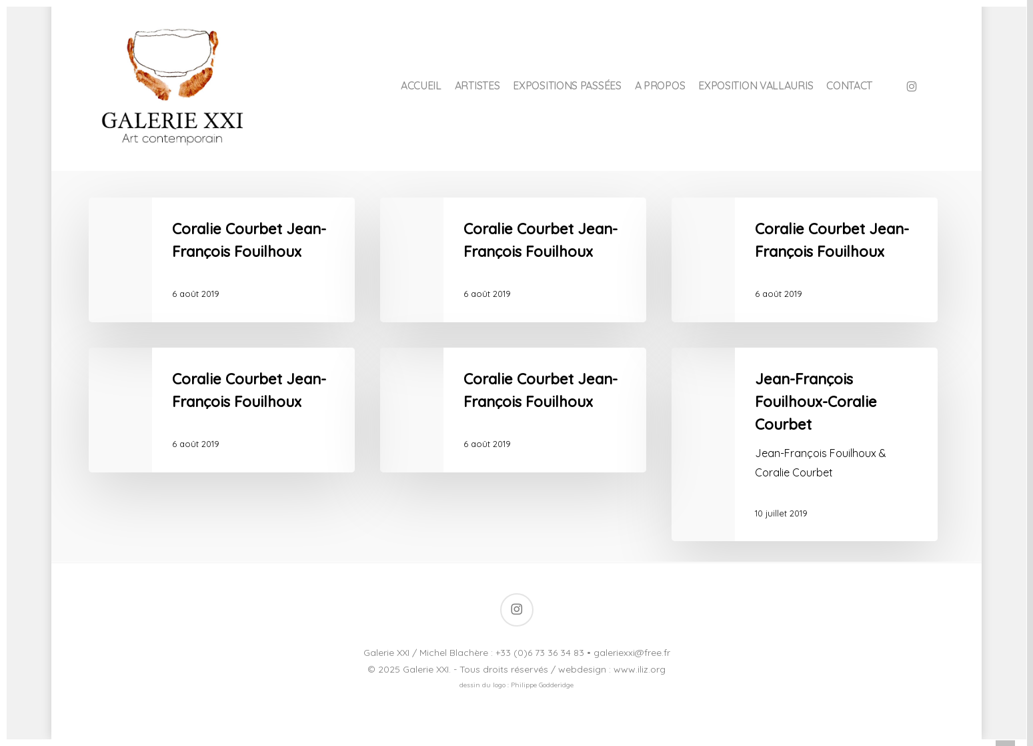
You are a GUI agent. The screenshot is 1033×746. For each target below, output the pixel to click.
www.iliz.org (640, 669)
